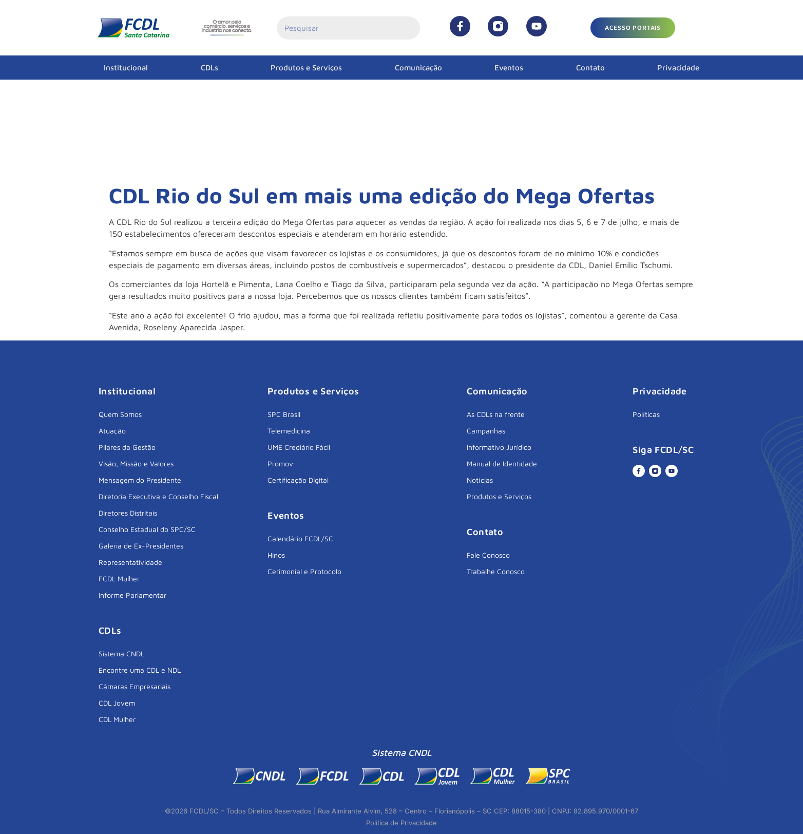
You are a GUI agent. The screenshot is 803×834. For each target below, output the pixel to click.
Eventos (508, 67)
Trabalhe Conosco (496, 571)
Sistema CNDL (121, 653)
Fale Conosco (488, 555)
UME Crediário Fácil (298, 447)
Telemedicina (288, 430)
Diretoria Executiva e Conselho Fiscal (158, 496)
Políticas (646, 414)
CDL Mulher (117, 719)
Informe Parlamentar (132, 595)
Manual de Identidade (502, 463)
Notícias (480, 480)
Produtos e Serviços (306, 67)
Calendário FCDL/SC (300, 538)
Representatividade (130, 562)
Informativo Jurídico (499, 447)
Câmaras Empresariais (134, 686)
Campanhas (486, 430)
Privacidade (678, 67)
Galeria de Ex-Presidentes (141, 545)
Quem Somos (120, 414)
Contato (590, 67)
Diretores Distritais (128, 512)
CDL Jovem (117, 702)
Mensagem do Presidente (140, 480)
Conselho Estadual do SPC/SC (147, 529)
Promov (280, 463)
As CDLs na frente (496, 414)
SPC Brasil (283, 414)
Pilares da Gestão (127, 447)
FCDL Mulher (119, 578)
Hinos (276, 555)
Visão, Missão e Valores (136, 463)
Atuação (112, 430)
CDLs (209, 67)
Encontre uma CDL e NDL (140, 670)
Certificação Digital (298, 480)
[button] (632, 27)
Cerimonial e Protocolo (304, 571)
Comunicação (418, 67)
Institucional (126, 67)
